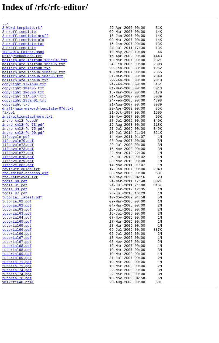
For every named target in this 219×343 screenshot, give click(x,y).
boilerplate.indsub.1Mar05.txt (32, 87)
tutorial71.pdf (17, 310)
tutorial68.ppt (17, 295)
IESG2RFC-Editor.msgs (23, 58)
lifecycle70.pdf (18, 164)
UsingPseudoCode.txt (22, 63)
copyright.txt (15, 121)
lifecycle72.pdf (18, 169)
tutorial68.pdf (17, 290)
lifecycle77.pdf (18, 179)
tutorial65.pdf (17, 261)
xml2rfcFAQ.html (18, 334)
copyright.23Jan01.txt (24, 116)
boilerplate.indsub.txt (25, 92)
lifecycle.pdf (15, 160)
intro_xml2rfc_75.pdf (23, 150)
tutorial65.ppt (17, 266)
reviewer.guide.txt (21, 198)
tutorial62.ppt (17, 242)
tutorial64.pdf (17, 256)
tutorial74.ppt (17, 324)
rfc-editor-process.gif (25, 203)
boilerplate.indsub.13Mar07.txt (33, 82)
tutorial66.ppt (17, 276)
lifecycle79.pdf (18, 189)
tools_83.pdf (14, 222)
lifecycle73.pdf (18, 174)
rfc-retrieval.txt (20, 208)
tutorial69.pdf (17, 300)
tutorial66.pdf (17, 271)
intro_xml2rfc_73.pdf (23, 145)
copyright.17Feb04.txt (24, 96)
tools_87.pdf (14, 227)
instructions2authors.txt (27, 135)
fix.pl (8, 130)
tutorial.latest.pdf (22, 232)
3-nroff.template (19, 53)
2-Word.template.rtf (22, 29)
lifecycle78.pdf (18, 184)
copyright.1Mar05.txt (23, 101)
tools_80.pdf (14, 213)
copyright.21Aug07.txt (24, 111)
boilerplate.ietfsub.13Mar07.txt (34, 67)
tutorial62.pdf (17, 237)
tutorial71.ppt (17, 315)
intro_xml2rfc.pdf (20, 140)
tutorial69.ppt (17, 305)
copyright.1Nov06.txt (23, 106)
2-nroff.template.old (23, 43)
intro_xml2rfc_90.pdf (23, 155)
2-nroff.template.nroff (25, 38)
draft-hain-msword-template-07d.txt (38, 126)
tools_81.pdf (14, 218)
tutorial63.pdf (17, 247)
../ (5, 24)
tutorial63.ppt (17, 252)
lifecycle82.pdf (18, 193)
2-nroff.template (19, 34)
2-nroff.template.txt (23, 48)
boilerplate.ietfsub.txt (26, 77)
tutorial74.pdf (17, 319)
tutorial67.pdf (17, 281)
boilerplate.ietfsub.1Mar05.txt (33, 72)
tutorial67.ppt (17, 286)
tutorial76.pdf (17, 329)
